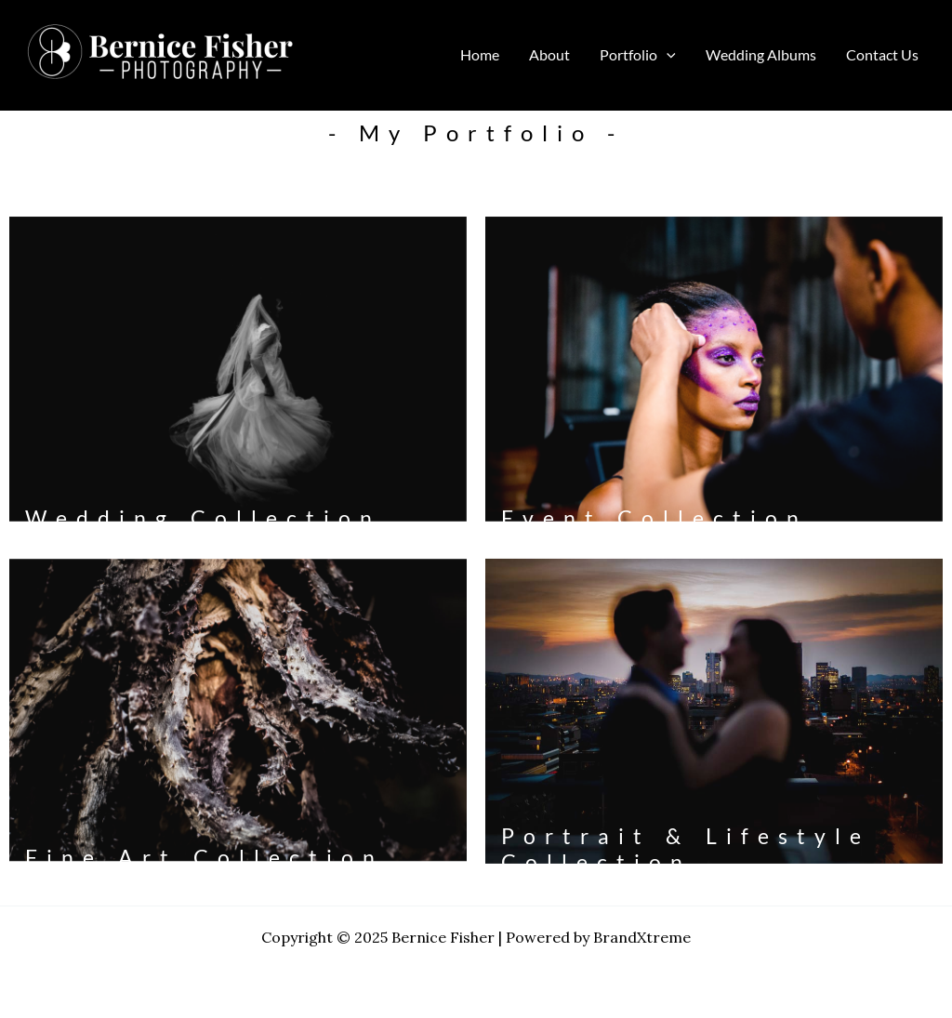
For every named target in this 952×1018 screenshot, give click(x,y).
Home (479, 54)
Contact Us (882, 54)
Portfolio (638, 54)
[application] (666, 54)
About (549, 54)
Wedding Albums (761, 54)
